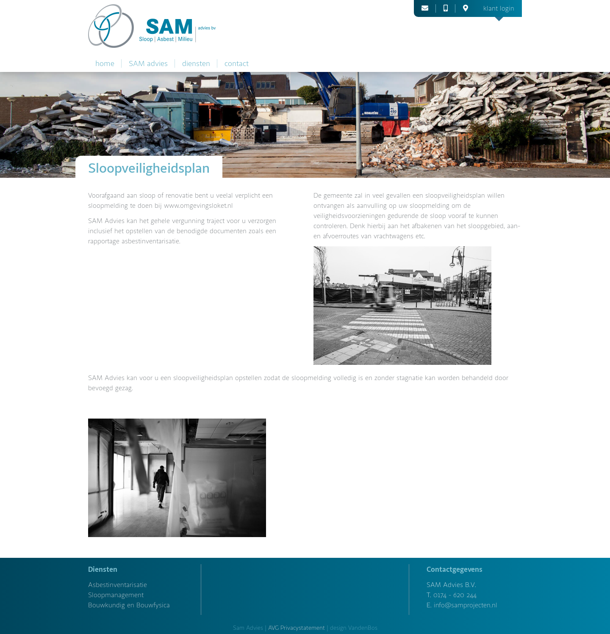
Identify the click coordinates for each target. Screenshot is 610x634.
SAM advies (148, 63)
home (104, 63)
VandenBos (362, 627)
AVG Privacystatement (296, 627)
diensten (196, 63)
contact (237, 63)
